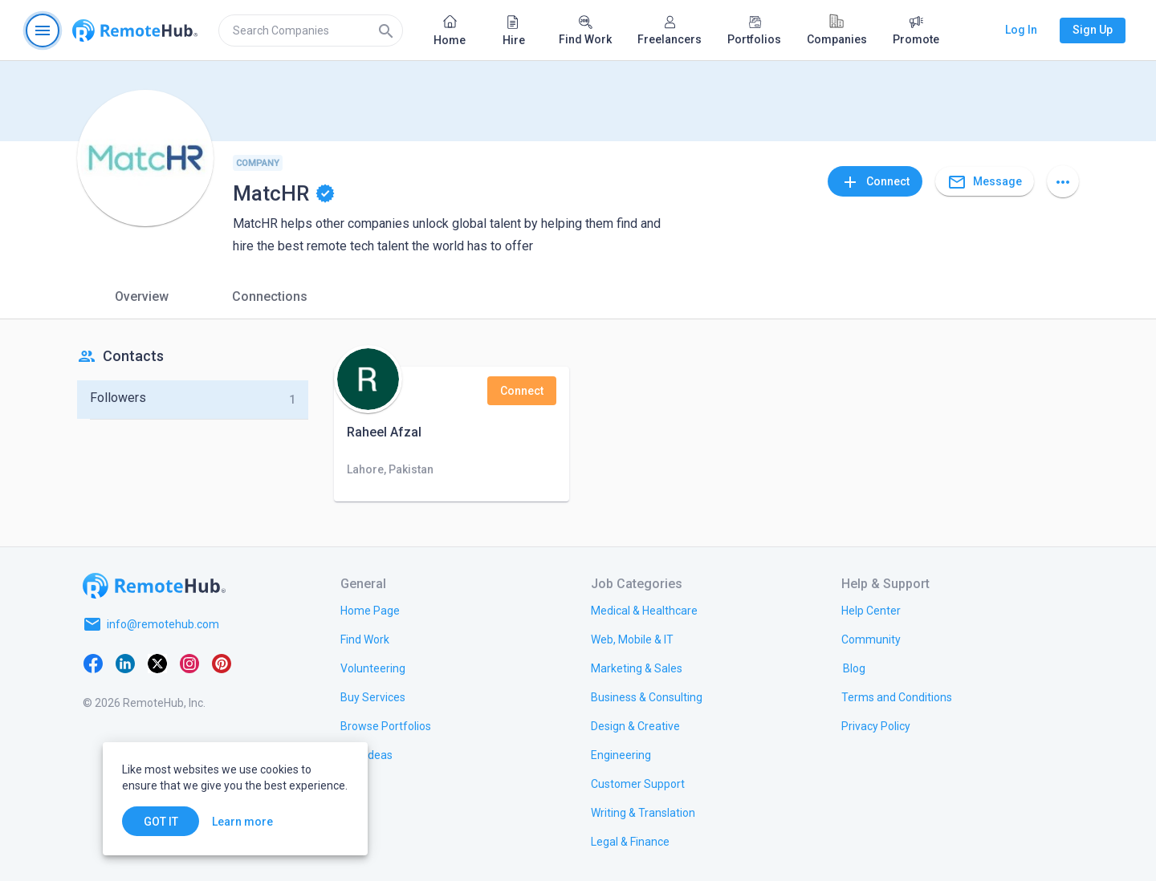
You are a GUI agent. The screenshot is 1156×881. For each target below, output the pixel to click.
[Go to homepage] (134, 30)
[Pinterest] (222, 663)
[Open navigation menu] (42, 30)
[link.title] (370, 609)
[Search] (386, 30)
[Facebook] (93, 663)
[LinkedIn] (125, 663)
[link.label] (871, 609)
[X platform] (157, 663)
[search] (310, 30)
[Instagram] (189, 663)
